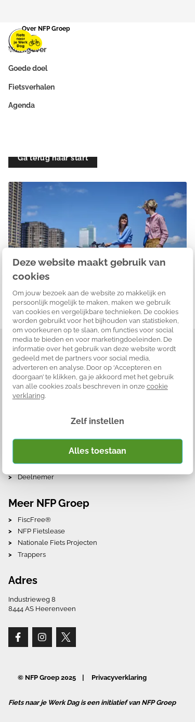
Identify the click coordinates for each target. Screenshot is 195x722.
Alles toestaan (97, 451)
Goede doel (27, 68)
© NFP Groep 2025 (47, 677)
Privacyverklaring (119, 677)
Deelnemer (36, 477)
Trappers (32, 554)
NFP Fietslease (41, 531)
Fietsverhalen (31, 87)
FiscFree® (34, 520)
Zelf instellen (97, 422)
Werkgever (27, 49)
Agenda (21, 105)
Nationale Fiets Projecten (57, 542)
